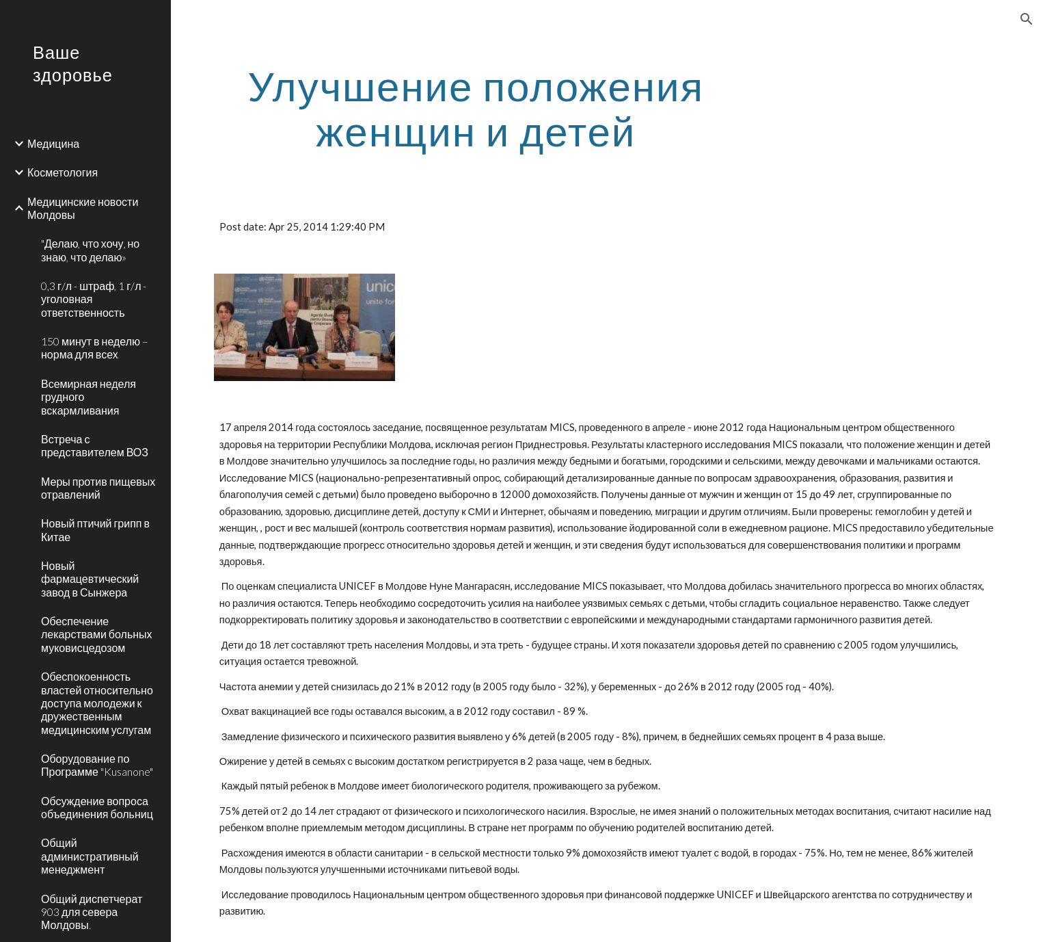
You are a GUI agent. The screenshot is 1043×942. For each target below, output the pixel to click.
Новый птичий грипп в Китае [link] (95, 529)
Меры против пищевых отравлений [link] (98, 488)
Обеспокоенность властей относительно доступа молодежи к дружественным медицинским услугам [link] (97, 702)
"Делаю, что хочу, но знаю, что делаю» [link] (90, 250)
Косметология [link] (62, 172)
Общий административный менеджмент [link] (90, 856)
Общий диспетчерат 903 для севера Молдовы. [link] (91, 912)
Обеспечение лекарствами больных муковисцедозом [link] (96, 634)
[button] (1026, 19)
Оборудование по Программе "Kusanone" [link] (97, 765)
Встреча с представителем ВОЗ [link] (94, 445)
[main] (476, 108)
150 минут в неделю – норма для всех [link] (94, 348)
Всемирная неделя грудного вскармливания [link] (88, 397)
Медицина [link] (53, 143)
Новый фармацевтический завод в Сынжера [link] (90, 579)
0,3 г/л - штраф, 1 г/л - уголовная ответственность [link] (93, 299)
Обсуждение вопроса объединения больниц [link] (97, 807)
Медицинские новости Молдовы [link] (82, 208)
